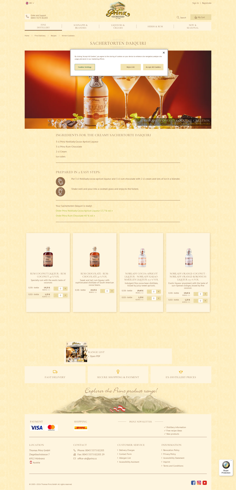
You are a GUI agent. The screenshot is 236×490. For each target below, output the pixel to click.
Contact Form (125, 454)
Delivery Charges (127, 450)
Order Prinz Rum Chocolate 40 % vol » (75, 215)
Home (27, 35)
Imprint (166, 462)
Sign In (195, 3)
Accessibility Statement (173, 458)
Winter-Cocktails (68, 35)
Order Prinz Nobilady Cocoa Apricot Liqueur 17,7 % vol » (84, 210)
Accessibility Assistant (129, 462)
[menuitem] (43, 26)
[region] (119, 62)
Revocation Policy (171, 450)
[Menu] (231, 461)
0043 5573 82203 (39, 18)
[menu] (118, 26)
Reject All (131, 67)
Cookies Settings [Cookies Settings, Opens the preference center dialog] (85, 67)
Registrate (206, 3)
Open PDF (95, 356)
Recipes (54, 35)
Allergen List (125, 458)
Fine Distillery (40, 35)
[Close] (163, 52)
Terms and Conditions (173, 465)
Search (183, 17)
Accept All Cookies (153, 67)
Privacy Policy (169, 454)
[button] (29, 3)
